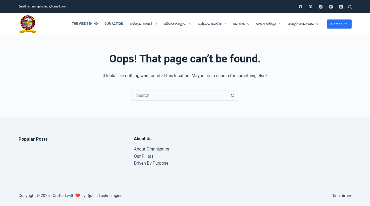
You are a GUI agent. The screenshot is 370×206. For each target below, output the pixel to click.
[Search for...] (180, 95)
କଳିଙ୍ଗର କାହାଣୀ (144, 24)
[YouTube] (331, 7)
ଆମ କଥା (242, 24)
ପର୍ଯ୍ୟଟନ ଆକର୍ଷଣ (213, 24)
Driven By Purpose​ (151, 163)
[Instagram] (321, 7)
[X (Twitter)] (341, 7)
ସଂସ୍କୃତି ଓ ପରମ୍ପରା (304, 24)
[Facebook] (300, 7)
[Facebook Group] (310, 7)
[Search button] (233, 95)
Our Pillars (143, 156)
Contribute (339, 24)
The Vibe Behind (85, 24)
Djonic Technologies (104, 195)
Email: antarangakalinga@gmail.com (42, 6)
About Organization (152, 149)
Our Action (114, 24)
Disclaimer (341, 195)
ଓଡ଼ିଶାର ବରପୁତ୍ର (178, 24)
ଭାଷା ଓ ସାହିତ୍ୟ (269, 24)
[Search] (350, 7)
